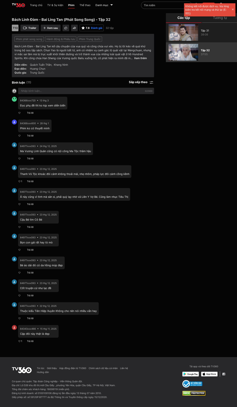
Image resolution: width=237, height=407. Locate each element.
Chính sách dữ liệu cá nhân (103, 368)
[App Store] (209, 374)
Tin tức (40, 368)
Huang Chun (37, 68)
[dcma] (193, 394)
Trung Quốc (37, 72)
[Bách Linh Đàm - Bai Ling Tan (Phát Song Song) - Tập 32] (201, 52)
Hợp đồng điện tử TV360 (72, 368)
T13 (15, 28)
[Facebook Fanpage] (223, 374)
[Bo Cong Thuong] (192, 384)
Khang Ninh (61, 64)
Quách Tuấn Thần (41, 64)
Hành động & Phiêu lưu (61, 39)
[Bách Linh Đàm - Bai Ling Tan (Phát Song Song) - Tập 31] (201, 32)
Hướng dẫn (43, 372)
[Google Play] (190, 374)
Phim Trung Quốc (90, 39)
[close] (231, 9)
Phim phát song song (29, 39)
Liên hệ (124, 368)
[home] (18, 5)
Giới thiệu (52, 368)
